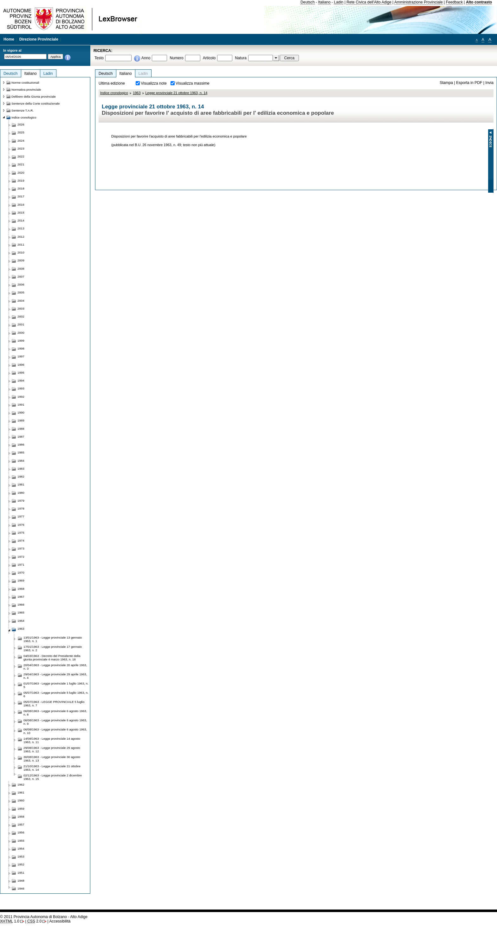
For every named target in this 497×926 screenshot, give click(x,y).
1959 (20, 808)
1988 (20, 428)
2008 (20, 268)
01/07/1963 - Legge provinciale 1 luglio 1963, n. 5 (55, 685)
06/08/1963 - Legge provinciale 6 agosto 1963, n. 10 (55, 731)
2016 (20, 204)
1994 (20, 380)
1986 (20, 444)
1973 (20, 548)
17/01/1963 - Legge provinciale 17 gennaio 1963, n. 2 (52, 648)
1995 (20, 372)
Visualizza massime (193, 83)
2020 (20, 172)
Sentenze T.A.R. (22, 110)
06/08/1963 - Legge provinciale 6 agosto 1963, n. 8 (55, 712)
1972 (20, 556)
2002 (20, 316)
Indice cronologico (114, 93)
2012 (20, 236)
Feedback (454, 2)
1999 (20, 340)
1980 (20, 492)
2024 (20, 140)
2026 (20, 124)
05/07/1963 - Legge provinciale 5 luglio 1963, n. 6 (55, 694)
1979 (20, 500)
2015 (20, 212)
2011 (20, 244)
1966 (20, 604)
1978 (20, 508)
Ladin (339, 2)
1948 (20, 880)
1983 (20, 468)
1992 (20, 396)
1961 (20, 792)
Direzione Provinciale (38, 39)
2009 (20, 260)
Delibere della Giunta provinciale (33, 96)
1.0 (9, 921)
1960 (20, 800)
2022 (20, 156)
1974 (20, 540)
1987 (20, 436)
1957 (20, 824)
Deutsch (307, 2)
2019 (20, 180)
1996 (20, 364)
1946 (20, 888)
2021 (20, 164)
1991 (20, 404)
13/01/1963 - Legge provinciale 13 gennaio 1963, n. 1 (52, 639)
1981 (20, 484)
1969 (20, 580)
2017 (20, 196)
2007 (20, 276)
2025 (20, 132)
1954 (20, 848)
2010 (20, 252)
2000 (20, 332)
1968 (20, 588)
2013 (20, 228)
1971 (20, 564)
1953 (20, 856)
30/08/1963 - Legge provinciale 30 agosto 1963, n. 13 (51, 758)
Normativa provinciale (26, 89)
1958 (20, 816)
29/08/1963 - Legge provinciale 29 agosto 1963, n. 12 (51, 749)
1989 (20, 420)
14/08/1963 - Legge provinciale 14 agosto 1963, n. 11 (51, 740)
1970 (20, 572)
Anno (145, 58)
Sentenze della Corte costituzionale (35, 103)
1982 (20, 476)
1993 (20, 388)
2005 (20, 292)
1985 (20, 452)
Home (8, 39)
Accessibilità (59, 921)
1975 (20, 532)
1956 (20, 832)
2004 (20, 300)
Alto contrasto (479, 2)
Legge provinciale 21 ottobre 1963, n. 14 (176, 93)
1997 (20, 356)
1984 (20, 460)
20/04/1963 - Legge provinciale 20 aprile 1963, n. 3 (55, 666)
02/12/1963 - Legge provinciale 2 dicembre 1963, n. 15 (52, 777)
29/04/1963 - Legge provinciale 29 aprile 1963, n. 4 (55, 675)
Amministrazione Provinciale (418, 2)
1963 (136, 93)
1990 (20, 412)
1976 (20, 524)
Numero (176, 58)
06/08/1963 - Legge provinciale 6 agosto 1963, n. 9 (55, 721)
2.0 (34, 921)
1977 (20, 516)
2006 (20, 284)
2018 (20, 188)
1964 (20, 620)
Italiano (324, 2)
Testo (99, 58)
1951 (20, 872)
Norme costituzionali (25, 82)
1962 (20, 784)
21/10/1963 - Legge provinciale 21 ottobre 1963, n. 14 (52, 767)
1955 (20, 840)
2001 (20, 324)
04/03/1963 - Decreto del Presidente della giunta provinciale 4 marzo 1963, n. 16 (51, 657)
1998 (20, 348)
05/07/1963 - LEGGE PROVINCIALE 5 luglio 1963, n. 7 (53, 703)
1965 (20, 612)
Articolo (209, 58)
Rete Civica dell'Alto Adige (368, 2)
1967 (20, 596)
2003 (20, 308)
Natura (241, 58)
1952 (20, 864)
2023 (20, 148)
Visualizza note (154, 83)
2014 (20, 220)
